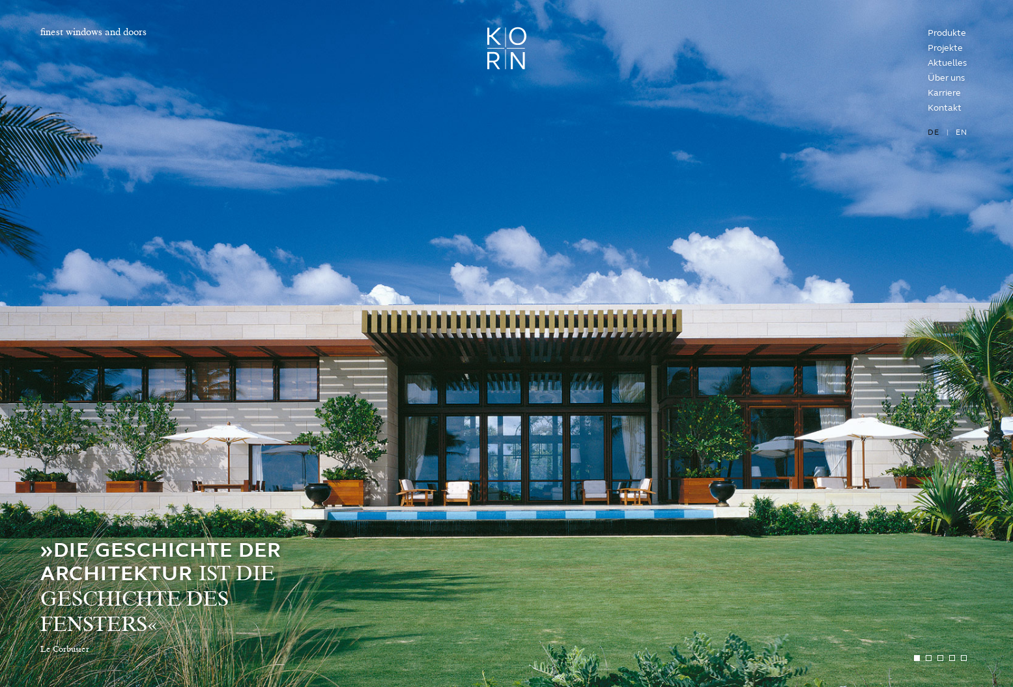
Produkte (947, 32)
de (933, 132)
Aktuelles (947, 62)
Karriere (944, 92)
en (961, 132)
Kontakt (945, 107)
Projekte (945, 47)
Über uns (946, 77)
